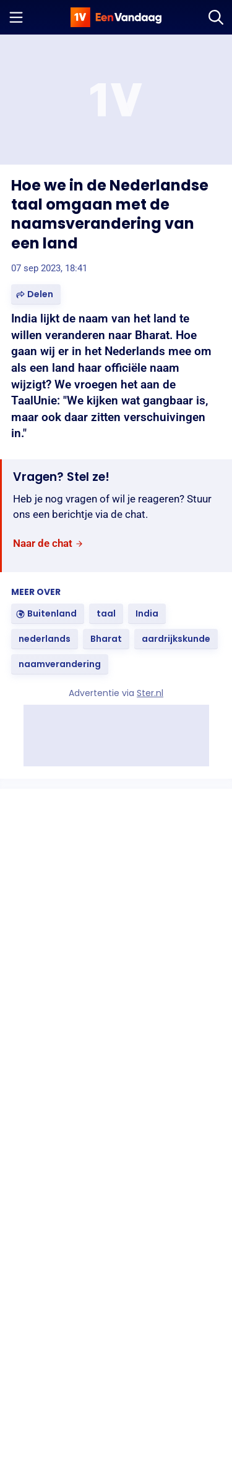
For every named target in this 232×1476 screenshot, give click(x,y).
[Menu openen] (16, 17)
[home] (116, 17)
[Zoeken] (216, 17)
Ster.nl (150, 693)
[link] (48, 544)
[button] (36, 294)
